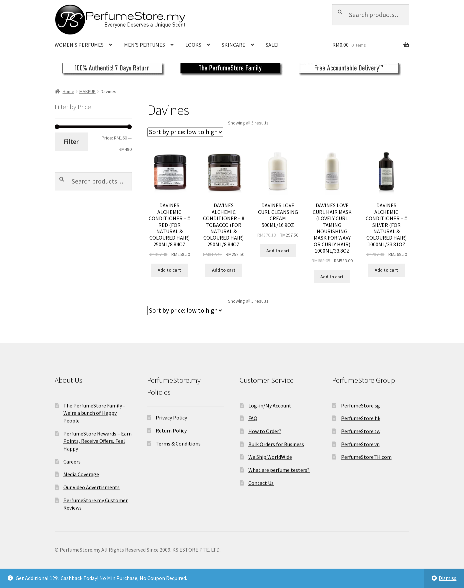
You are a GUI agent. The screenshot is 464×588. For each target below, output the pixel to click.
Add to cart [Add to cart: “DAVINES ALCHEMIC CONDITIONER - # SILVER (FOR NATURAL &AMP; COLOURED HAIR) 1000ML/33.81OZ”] (386, 270)
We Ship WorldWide (270, 457)
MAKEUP (87, 91)
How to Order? (264, 431)
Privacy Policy (171, 417)
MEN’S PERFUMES (144, 44)
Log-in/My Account (269, 405)
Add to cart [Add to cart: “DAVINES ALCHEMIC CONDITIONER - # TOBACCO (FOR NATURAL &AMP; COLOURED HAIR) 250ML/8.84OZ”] (223, 270)
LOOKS (193, 44)
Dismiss (447, 578)
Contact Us (261, 483)
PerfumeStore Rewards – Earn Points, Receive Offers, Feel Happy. (97, 441)
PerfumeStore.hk (360, 418)
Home (68, 91)
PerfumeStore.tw (360, 431)
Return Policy (171, 430)
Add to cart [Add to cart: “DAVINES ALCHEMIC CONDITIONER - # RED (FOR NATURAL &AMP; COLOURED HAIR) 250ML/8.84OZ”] (169, 270)
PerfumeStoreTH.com (366, 457)
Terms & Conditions (178, 443)
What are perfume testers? (279, 470)
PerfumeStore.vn (360, 444)
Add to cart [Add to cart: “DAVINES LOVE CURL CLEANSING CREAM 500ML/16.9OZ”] (278, 251)
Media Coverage (81, 474)
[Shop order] (185, 132)
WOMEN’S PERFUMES (79, 44)
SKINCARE (233, 44)
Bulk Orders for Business (276, 444)
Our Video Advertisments (91, 487)
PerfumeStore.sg (360, 405)
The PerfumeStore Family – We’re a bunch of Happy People (94, 413)
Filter (71, 141)
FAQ (252, 418)
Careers (72, 461)
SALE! (272, 44)
